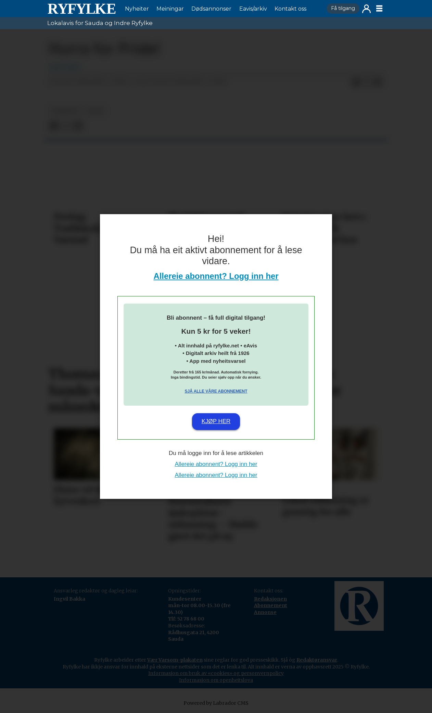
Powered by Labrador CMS (216, 703)
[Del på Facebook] (356, 82)
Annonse (265, 612)
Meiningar (170, 8)
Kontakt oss (290, 8)
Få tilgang (343, 8)
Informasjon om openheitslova (216, 680)
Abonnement (270, 605)
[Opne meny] (379, 8)
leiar (95, 111)
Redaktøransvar (316, 660)
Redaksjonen (270, 599)
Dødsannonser (211, 8)
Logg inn (366, 8)
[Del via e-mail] (378, 82)
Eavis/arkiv (253, 8)
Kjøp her (216, 421)
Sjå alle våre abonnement (216, 391)
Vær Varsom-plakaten (175, 660)
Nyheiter (137, 8)
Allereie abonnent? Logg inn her (216, 276)
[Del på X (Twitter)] (367, 82)
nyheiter (65, 111)
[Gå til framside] (81, 8)
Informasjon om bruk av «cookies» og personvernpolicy (216, 673)
